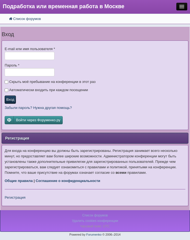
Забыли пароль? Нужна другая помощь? (38, 108)
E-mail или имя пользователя (30, 49)
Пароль (12, 65)
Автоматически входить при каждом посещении (46, 90)
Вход (10, 99)
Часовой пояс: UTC (95, 226)
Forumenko (94, 234)
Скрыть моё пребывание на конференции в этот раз (50, 82)
